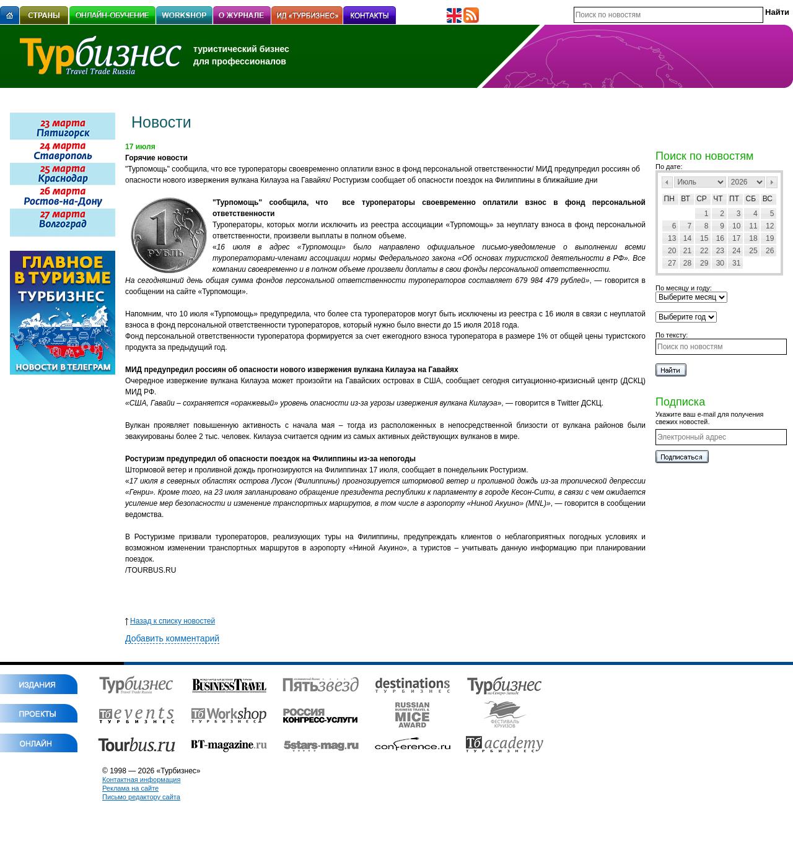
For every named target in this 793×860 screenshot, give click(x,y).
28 (687, 263)
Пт (734, 198)
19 (770, 238)
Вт (685, 198)
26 (770, 250)
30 (720, 263)
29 (704, 263)
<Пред (667, 182)
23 (720, 250)
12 (770, 226)
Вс (768, 198)
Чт (717, 198)
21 (687, 250)
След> (772, 182)
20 (672, 250)
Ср (701, 198)
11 (753, 226)
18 (753, 238)
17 (736, 238)
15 (704, 238)
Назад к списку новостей (170, 621)
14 (687, 238)
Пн (669, 198)
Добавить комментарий (172, 638)
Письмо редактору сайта (141, 797)
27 (672, 263)
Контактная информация (141, 779)
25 (753, 250)
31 (736, 263)
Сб (751, 198)
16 (720, 238)
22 (704, 250)
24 (736, 250)
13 (672, 238)
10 (736, 226)
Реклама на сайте (130, 788)
